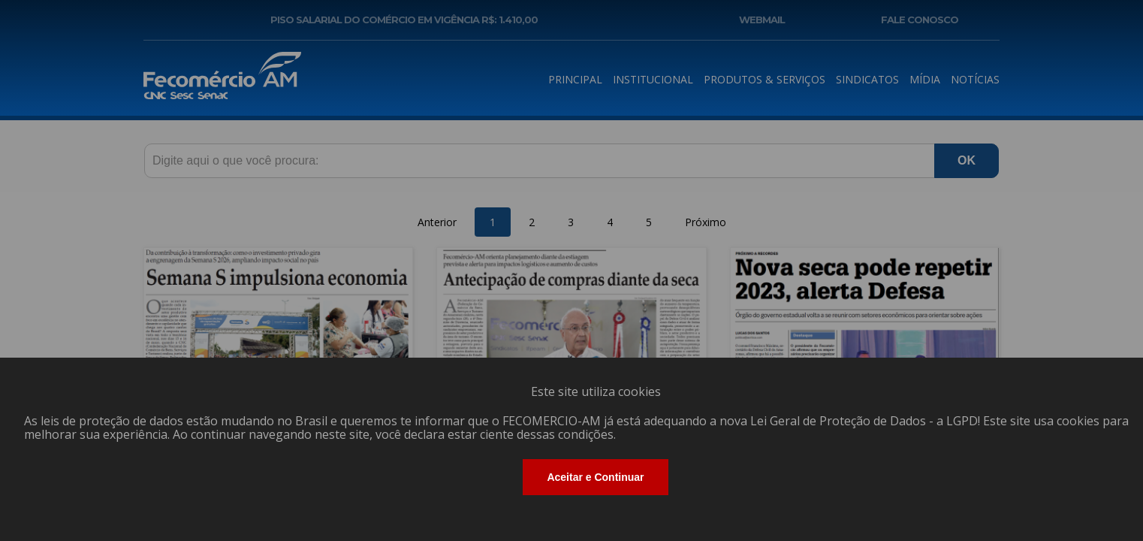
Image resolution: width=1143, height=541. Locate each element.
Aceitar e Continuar (595, 477)
